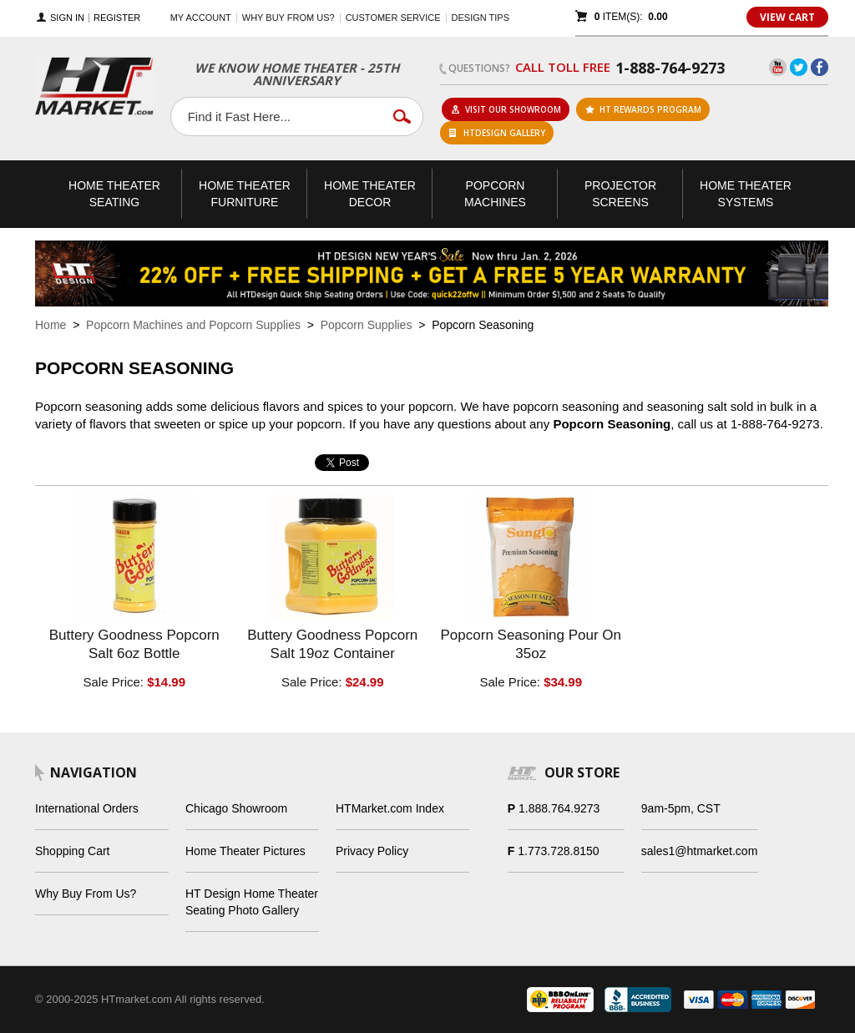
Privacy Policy (372, 851)
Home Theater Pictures (245, 851)
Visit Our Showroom (506, 109)
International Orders (87, 808)
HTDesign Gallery (497, 133)
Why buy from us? (288, 18)
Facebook (819, 67)
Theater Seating (114, 194)
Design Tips (480, 18)
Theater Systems (746, 194)
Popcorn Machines (495, 194)
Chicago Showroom (236, 808)
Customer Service (393, 18)
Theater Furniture (245, 194)
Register (117, 18)
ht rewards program (643, 109)
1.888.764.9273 (559, 808)
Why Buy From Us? (85, 893)
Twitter (798, 67)
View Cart (787, 17)
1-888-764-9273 (670, 68)
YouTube (778, 67)
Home (50, 325)
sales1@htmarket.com (699, 851)
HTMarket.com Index (390, 808)
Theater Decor (370, 194)
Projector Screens (620, 194)
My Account (200, 18)
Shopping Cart (72, 851)
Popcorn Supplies (366, 325)
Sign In (67, 18)
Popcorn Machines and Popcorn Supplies (193, 325)
